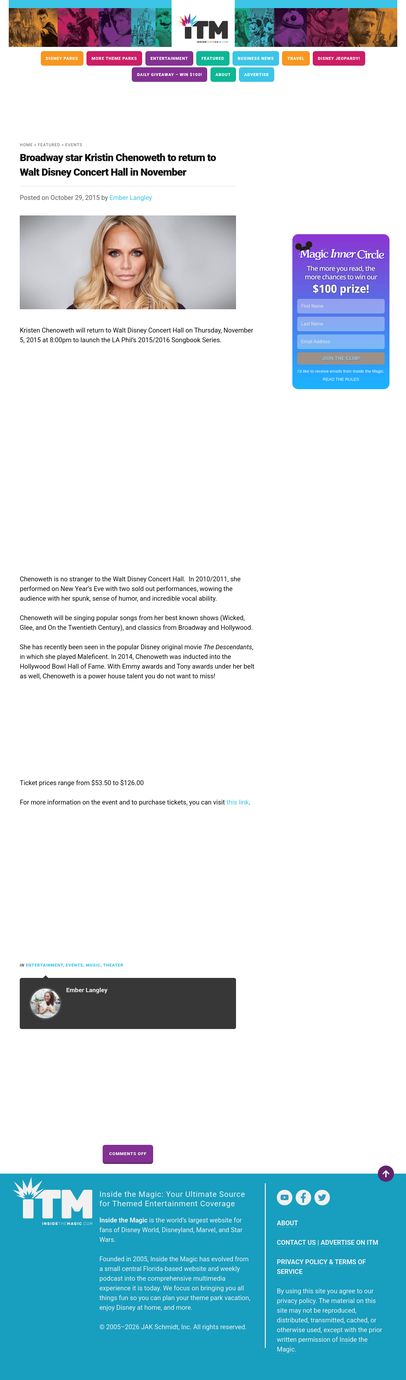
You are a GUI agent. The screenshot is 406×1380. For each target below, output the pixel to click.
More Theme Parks (114, 58)
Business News (256, 58)
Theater (113, 965)
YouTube (284, 1197)
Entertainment (169, 58)
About (223, 74)
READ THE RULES (341, 379)
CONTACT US (296, 1242)
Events (74, 144)
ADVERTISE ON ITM (349, 1242)
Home (26, 144)
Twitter (322, 1197)
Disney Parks (62, 58)
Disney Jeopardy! (339, 58)
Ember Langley (130, 198)
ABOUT (287, 1223)
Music (93, 965)
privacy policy (296, 1301)
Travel (295, 58)
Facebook (303, 1197)
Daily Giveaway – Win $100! (169, 74)
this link (238, 802)
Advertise (256, 74)
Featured (212, 58)
